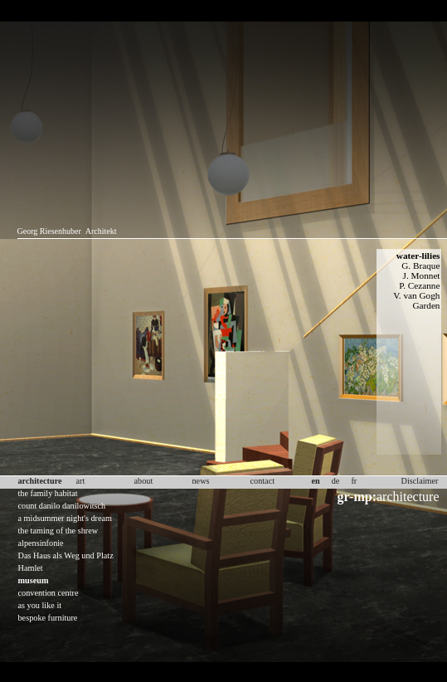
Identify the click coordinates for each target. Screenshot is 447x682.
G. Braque (420, 265)
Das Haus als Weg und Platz (66, 555)
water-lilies (418, 256)
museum (33, 580)
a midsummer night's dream (65, 518)
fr (354, 480)
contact (262, 480)
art (80, 480)
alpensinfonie (41, 543)
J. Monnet (421, 275)
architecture (389, 497)
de (336, 480)
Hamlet (30, 567)
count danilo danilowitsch (62, 505)
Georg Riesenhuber (49, 231)
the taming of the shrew (58, 530)
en (316, 480)
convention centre (48, 592)
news (201, 480)
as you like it (40, 605)
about (143, 480)
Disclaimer (420, 480)
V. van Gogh (416, 295)
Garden (426, 305)
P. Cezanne (419, 285)
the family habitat (48, 493)
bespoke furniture (48, 617)
